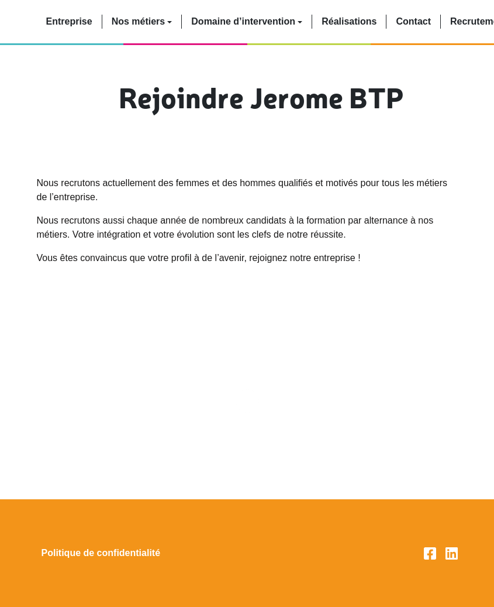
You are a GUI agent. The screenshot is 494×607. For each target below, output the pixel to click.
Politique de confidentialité (101, 553)
